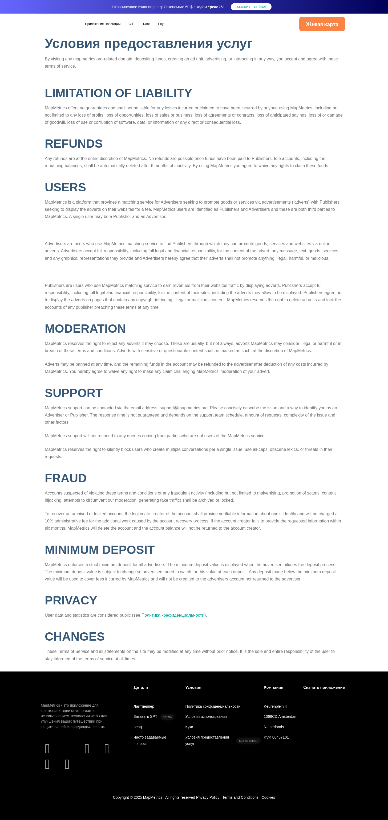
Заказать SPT (154, 717)
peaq (138, 727)
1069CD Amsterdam (280, 716)
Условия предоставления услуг (222, 740)
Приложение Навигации (102, 24)
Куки (189, 727)
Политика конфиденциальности (212, 706)
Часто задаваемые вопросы (150, 740)
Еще (161, 24)
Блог (146, 24)
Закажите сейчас (251, 7)
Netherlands (274, 727)
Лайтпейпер (144, 706)
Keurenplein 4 (275, 706)
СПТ (131, 24)
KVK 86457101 (276, 737)
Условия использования (206, 716)
